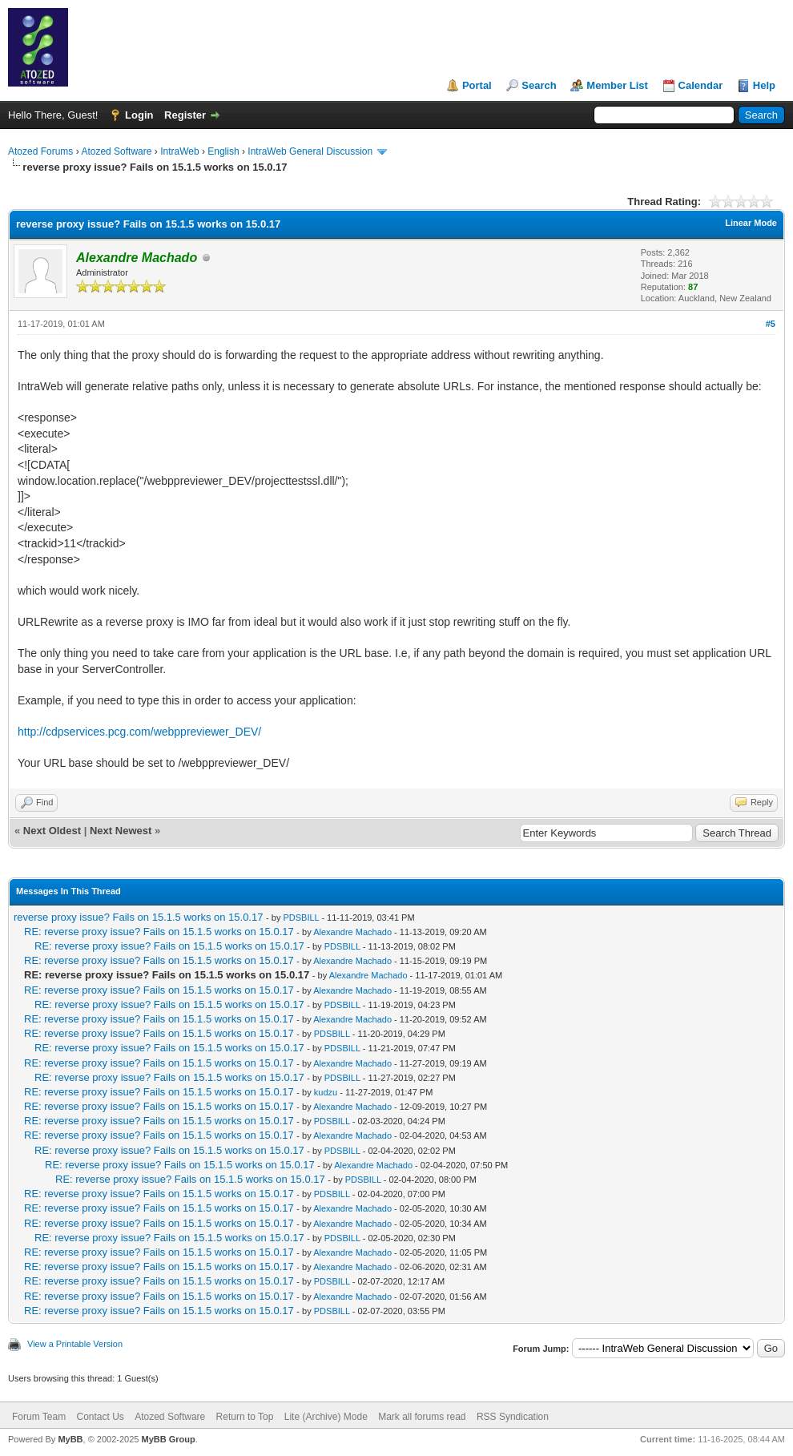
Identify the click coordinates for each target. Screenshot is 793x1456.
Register (185, 115)
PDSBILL (301, 917)
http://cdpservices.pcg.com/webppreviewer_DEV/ (139, 731)
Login (139, 115)
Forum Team (39, 1416)
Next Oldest (52, 831)
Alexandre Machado (352, 932)
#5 (770, 324)
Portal (477, 85)
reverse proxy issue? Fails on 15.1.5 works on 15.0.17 (138, 917)
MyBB (70, 1439)
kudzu (325, 1092)
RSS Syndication (513, 1416)
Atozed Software (116, 151)
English (223, 151)
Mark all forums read (421, 1416)
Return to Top (245, 1416)
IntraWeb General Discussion (310, 151)
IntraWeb (179, 151)
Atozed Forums (40, 151)
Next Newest (120, 831)
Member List (617, 85)
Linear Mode (751, 223)
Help (764, 85)
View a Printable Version (75, 1344)
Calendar (700, 85)
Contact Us (99, 1416)
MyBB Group (168, 1439)
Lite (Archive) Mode (326, 1416)
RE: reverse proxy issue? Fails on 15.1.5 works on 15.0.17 (159, 932)
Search (538, 85)
